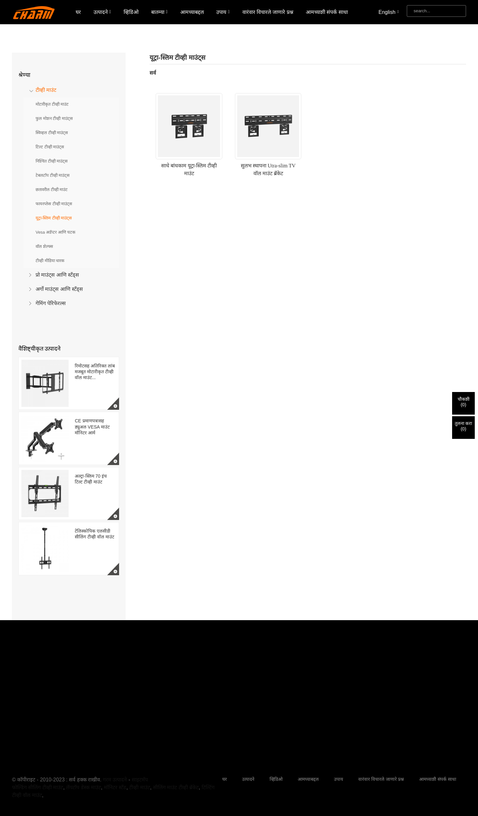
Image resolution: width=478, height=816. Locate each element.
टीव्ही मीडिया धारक (50, 260)
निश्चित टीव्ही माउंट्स (52, 161)
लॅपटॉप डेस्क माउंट (83, 787)
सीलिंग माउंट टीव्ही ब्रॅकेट (176, 787)
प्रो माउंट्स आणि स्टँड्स (57, 275)
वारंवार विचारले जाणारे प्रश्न (267, 12)
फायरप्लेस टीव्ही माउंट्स (54, 203)
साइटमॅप (140, 779)
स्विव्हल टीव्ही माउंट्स (52, 132)
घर (78, 12)
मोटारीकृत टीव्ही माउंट (52, 104)
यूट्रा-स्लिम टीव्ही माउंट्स (54, 218)
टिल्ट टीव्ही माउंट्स (50, 146)
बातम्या (159, 12)
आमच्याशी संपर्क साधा (327, 12)
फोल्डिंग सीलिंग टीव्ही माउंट (37, 787)
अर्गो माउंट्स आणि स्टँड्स (59, 289)
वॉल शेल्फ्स (44, 246)
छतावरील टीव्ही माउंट (52, 189)
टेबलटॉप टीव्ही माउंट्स (53, 175)
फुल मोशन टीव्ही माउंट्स (54, 118)
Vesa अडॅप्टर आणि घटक (55, 232)
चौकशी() (464, 402)
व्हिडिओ (131, 12)
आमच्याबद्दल (192, 12)
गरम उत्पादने (115, 779)
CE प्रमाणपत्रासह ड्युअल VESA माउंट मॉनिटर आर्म (92, 426)
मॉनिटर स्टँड (115, 787)
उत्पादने (102, 12)
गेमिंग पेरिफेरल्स (51, 303)
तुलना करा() (463, 426)
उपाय (222, 12)
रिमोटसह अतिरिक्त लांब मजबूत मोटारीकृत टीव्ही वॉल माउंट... (95, 371)
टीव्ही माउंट (46, 90)
